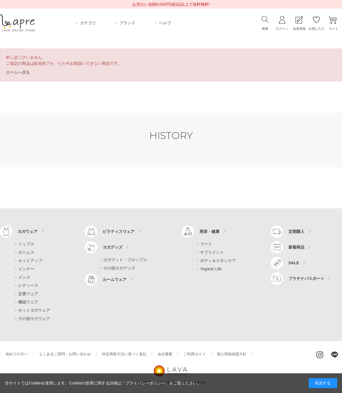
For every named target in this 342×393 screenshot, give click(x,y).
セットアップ (30, 260)
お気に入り (316, 28)
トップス (26, 244)
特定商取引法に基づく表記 (124, 354)
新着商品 (296, 247)
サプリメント (212, 252)
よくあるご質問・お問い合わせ (65, 354)
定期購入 (296, 231)
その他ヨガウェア (34, 318)
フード (206, 244)
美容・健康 (209, 231)
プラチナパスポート (306, 278)
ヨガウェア (28, 231)
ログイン (282, 28)
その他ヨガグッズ (119, 268)
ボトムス (26, 252)
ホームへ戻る (18, 72)
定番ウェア (28, 293)
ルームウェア (115, 279)
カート (333, 28)
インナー (26, 269)
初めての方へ (17, 354)
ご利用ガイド (195, 354)
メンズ (24, 277)
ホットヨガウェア (34, 310)
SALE (293, 263)
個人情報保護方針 (232, 354)
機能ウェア (28, 302)
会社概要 (165, 354)
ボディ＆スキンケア (218, 260)
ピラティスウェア (119, 231)
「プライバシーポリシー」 (145, 383)
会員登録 (299, 28)
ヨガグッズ (113, 247)
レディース (28, 285)
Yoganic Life (211, 269)
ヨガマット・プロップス (125, 259)
